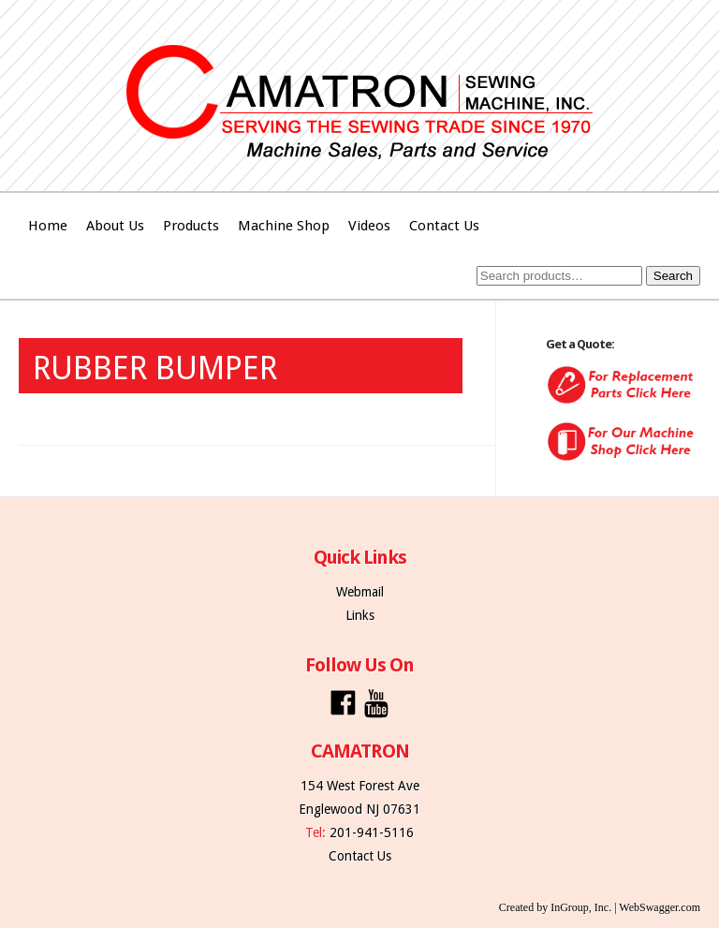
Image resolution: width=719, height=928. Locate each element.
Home (47, 225)
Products (191, 225)
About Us (115, 225)
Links (359, 615)
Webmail (360, 591)
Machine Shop (284, 225)
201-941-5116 (372, 832)
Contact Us (444, 225)
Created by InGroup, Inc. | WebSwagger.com (599, 907)
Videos (369, 225)
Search (673, 276)
